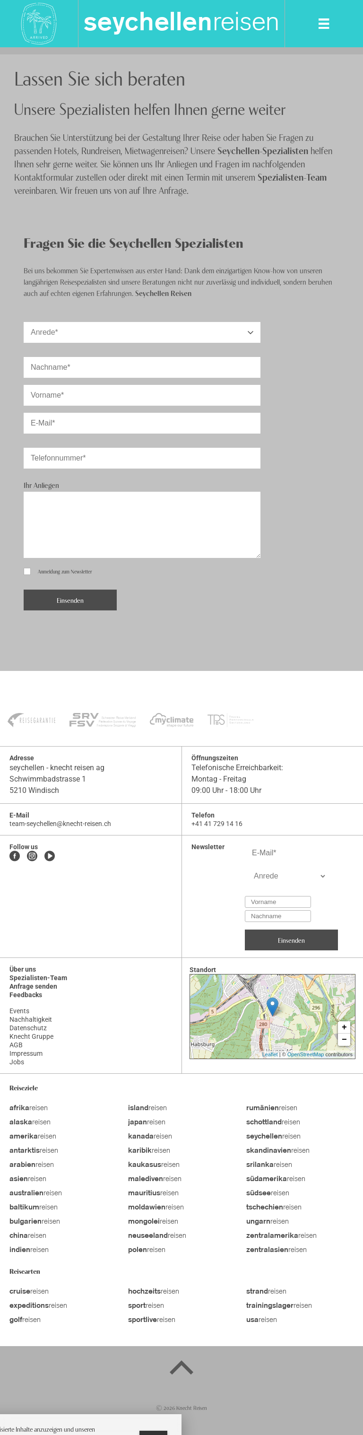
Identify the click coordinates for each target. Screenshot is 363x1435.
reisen (181, 23)
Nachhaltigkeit (30, 1019)
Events (19, 1011)
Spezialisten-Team (292, 176)
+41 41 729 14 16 (216, 823)
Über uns (22, 969)
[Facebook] (14, 856)
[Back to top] (181, 1369)
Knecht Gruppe (31, 1036)
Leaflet (270, 1054)
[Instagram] (32, 856)
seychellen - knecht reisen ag (56, 767)
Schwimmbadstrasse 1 (47, 778)
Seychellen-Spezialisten (262, 150)
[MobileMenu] (323, 24)
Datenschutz (28, 1028)
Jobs (16, 1062)
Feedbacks (25, 995)
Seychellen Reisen (163, 292)
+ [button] (344, 1027)
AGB (16, 1045)
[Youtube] (49, 856)
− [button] (344, 1039)
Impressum (26, 1053)
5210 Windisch (34, 790)
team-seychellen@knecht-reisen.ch (60, 823)
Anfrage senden (33, 986)
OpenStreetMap (305, 1054)
